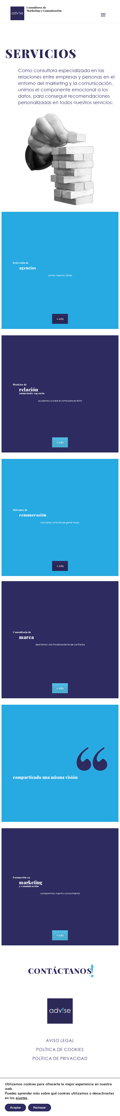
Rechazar (39, 1108)
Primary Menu (103, 14)
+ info (60, 319)
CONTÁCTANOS (60, 971)
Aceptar (15, 1108)
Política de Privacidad (60, 1058)
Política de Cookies (59, 1049)
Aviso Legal (60, 1040)
